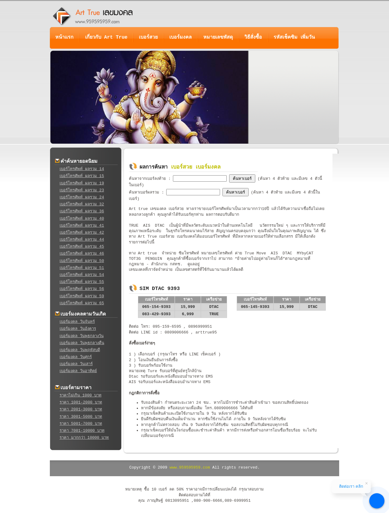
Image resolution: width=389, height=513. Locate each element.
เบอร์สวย (148, 37)
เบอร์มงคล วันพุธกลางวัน (82, 336)
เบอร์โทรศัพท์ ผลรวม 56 (82, 289)
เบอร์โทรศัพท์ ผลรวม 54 (82, 275)
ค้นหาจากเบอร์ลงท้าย (148, 178)
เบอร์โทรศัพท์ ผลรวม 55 (82, 282)
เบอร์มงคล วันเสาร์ (76, 364)
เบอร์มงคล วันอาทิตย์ (78, 371)
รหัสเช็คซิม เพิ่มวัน (294, 37)
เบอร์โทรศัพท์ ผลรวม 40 (82, 218)
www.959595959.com (190, 467)
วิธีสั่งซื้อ (253, 37)
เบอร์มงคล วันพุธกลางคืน (82, 343)
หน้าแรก (64, 37)
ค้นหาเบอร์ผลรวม (145, 192)
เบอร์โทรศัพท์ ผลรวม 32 (82, 204)
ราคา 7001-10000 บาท (82, 430)
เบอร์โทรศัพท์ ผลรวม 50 (82, 261)
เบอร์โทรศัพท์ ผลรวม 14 (82, 169)
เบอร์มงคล (180, 37)
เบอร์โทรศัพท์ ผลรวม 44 (82, 239)
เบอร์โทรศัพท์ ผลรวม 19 (82, 183)
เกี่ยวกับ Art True (106, 37)
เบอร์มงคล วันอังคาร (78, 328)
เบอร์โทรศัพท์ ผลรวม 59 (82, 296)
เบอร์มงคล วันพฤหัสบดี (80, 350)
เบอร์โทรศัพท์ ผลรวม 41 (82, 225)
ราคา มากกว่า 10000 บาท (84, 437)
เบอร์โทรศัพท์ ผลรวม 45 (82, 246)
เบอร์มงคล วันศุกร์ (76, 357)
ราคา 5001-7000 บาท (81, 423)
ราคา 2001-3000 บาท (81, 409)
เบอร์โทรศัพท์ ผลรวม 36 (82, 211)
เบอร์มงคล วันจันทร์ (77, 321)
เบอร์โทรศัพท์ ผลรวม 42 (82, 232)
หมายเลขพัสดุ (218, 37)
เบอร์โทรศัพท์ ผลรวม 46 (82, 253)
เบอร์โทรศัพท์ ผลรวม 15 (82, 176)
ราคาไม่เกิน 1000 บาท (81, 395)
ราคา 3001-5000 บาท (81, 416)
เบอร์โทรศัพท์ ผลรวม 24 (82, 197)
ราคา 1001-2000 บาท (81, 402)
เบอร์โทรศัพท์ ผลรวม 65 (82, 303)
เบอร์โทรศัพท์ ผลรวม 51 (82, 268)
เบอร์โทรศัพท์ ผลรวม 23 (82, 190)
